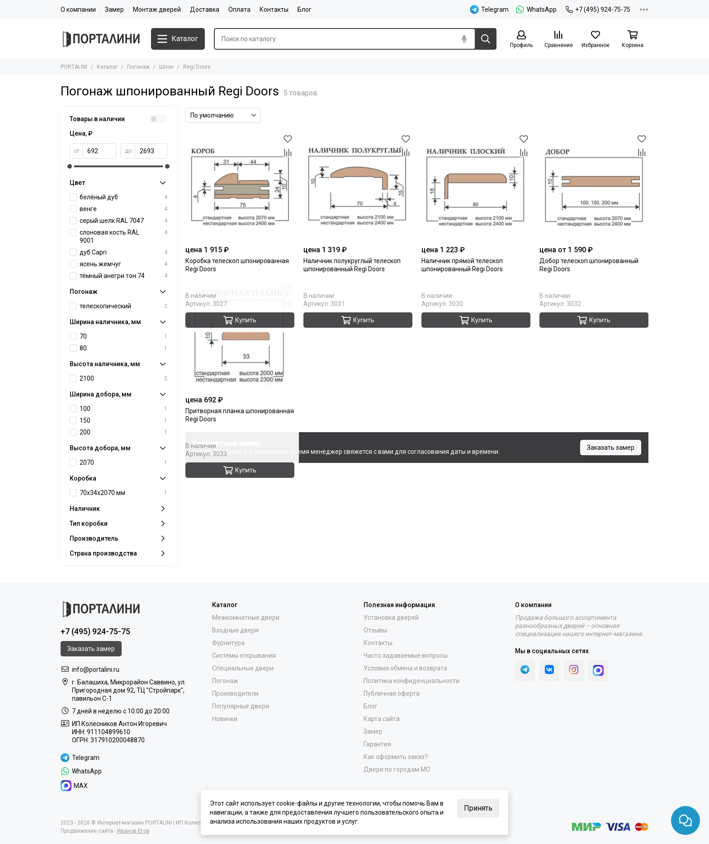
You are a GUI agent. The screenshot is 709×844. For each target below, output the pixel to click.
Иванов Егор (133, 831)
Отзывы (375, 630)
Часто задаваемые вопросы (406, 655)
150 (123, 420)
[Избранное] (595, 39)
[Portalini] (101, 39)
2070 (123, 462)
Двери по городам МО (397, 769)
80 (123, 348)
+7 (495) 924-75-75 (598, 9)
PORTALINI (74, 67)
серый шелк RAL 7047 (123, 221)
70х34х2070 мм (123, 493)
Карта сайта (382, 718)
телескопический (123, 306)
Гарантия (377, 744)
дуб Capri (123, 252)
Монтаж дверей (157, 9)
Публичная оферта (392, 693)
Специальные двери (243, 668)
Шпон (166, 67)
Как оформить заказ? (396, 756)
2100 (123, 378)
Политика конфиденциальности (411, 680)
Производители (235, 693)
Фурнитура (228, 642)
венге (123, 209)
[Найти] (485, 39)
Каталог (107, 67)
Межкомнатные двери (245, 617)
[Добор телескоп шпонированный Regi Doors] (593, 186)
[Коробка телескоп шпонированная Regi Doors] (239, 186)
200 (123, 432)
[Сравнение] (558, 39)
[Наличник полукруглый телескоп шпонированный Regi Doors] (357, 186)
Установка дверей (391, 617)
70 (123, 336)
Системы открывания (244, 655)
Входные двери (235, 630)
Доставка (204, 9)
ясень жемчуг (123, 264)
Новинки (224, 718)
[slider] (69, 166)
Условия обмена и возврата (405, 668)
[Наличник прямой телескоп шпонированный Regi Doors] (475, 186)
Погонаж (138, 67)
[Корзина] (632, 39)
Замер (114, 9)
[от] (99, 151)
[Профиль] (521, 39)
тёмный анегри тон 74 (123, 276)
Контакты (274, 9)
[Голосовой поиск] (464, 39)
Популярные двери (240, 706)
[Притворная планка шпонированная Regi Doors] (239, 336)
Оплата (239, 9)
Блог (305, 9)
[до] (151, 151)
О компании (78, 9)
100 (123, 409)
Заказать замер (610, 447)
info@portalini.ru (95, 669)
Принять (478, 808)
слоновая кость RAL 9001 (123, 236)
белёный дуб (123, 197)
